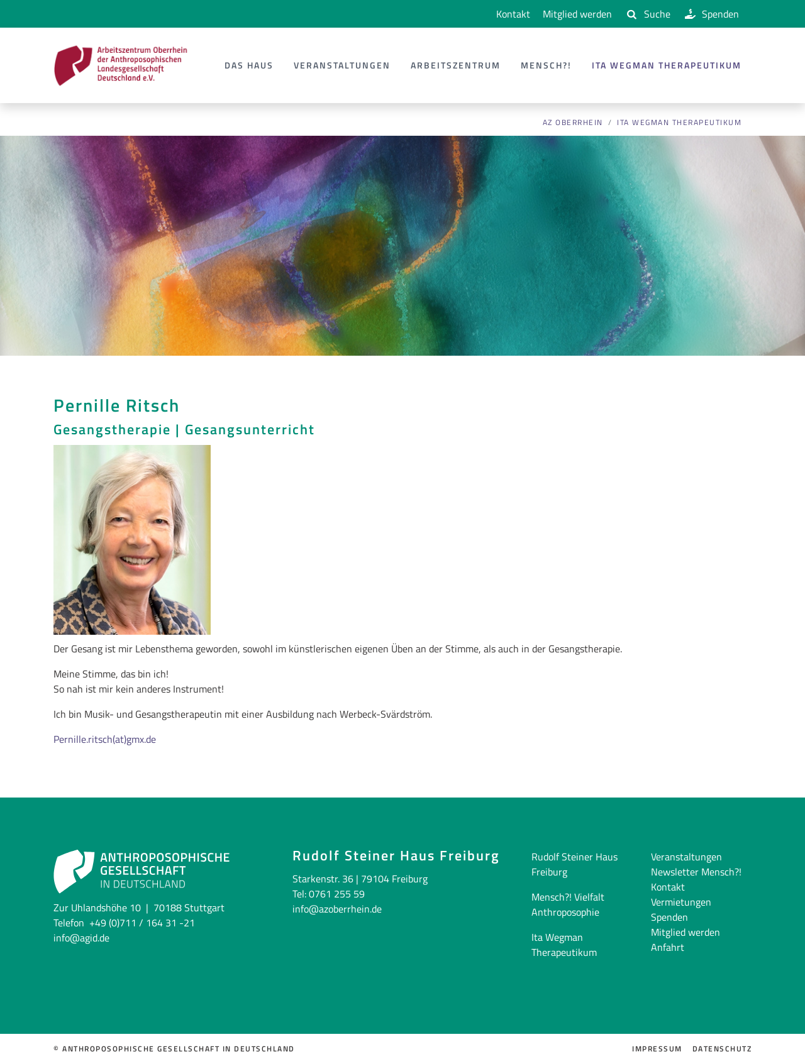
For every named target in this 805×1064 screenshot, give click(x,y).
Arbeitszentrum (456, 65)
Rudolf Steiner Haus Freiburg (574, 864)
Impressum (657, 1049)
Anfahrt (667, 947)
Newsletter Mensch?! (696, 871)
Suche (647, 13)
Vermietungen (681, 901)
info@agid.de (81, 937)
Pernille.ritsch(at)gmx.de (104, 739)
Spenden (711, 13)
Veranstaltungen (342, 65)
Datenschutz (722, 1049)
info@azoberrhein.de (337, 908)
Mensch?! (546, 65)
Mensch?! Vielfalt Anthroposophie (567, 904)
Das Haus (249, 65)
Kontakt (510, 13)
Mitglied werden (577, 13)
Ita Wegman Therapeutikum (666, 65)
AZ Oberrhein (573, 122)
